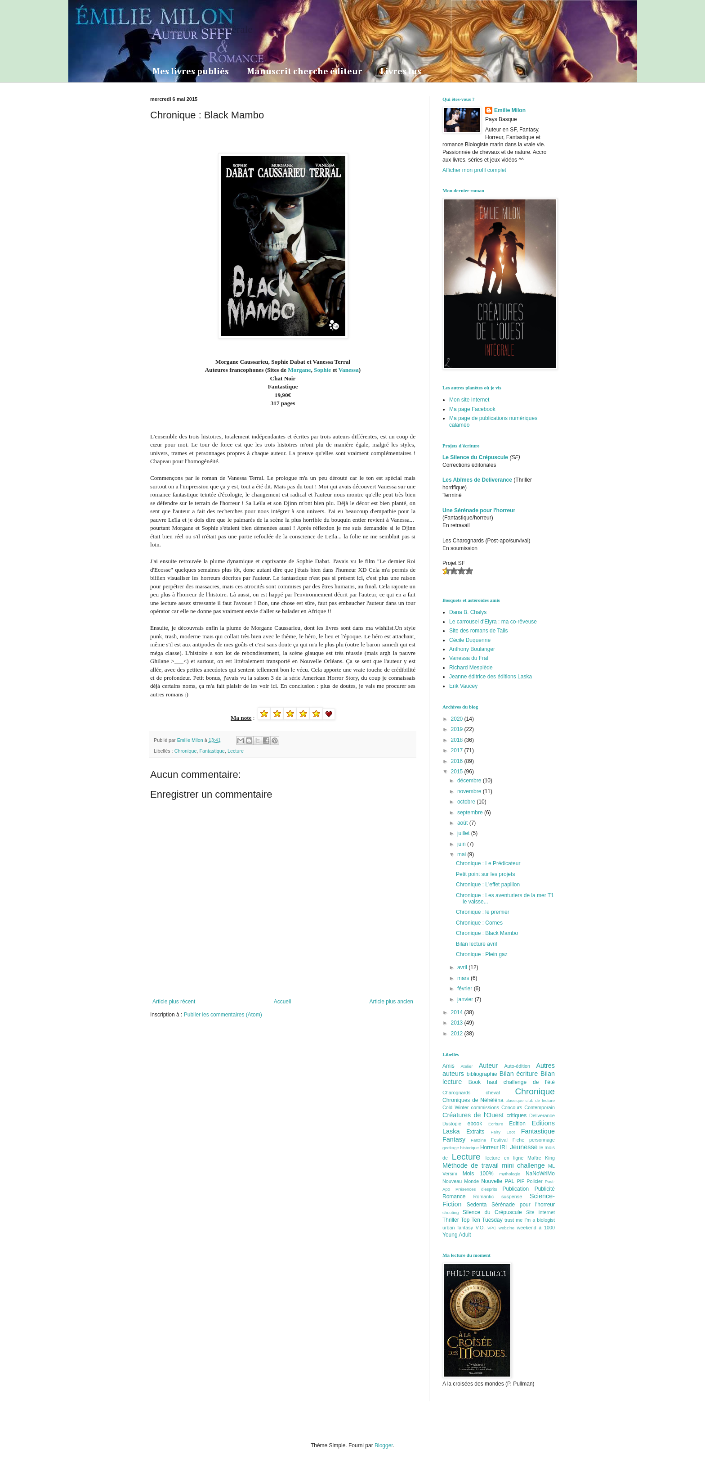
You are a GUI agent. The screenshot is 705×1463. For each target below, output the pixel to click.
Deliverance (542, 1115)
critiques (517, 1115)
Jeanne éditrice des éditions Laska (490, 676)
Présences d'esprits (476, 1189)
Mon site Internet (469, 400)
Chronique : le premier (482, 912)
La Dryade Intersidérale (201, 29)
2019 (457, 729)
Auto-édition (517, 1066)
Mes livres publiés (190, 71)
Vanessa (349, 369)
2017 (457, 750)
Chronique (185, 751)
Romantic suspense (497, 1196)
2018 (457, 740)
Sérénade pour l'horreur (523, 1204)
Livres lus (400, 71)
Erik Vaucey (463, 686)
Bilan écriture (519, 1073)
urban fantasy (457, 1227)
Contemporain (539, 1107)
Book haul (483, 1082)
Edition (517, 1123)
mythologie (509, 1173)
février (465, 988)
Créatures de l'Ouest (473, 1115)
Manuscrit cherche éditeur (304, 71)
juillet (464, 833)
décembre (470, 780)
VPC (491, 1227)
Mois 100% (478, 1173)
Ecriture (495, 1123)
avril (463, 967)
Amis (448, 1066)
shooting (450, 1212)
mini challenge (523, 1165)
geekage (450, 1147)
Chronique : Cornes (479, 923)
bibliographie (482, 1074)
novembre (470, 791)
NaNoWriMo (540, 1173)
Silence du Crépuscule (492, 1212)
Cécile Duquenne (470, 640)
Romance (453, 1196)
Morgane (299, 369)
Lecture (236, 751)
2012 (457, 1033)
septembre (470, 812)
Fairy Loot (503, 1131)
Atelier (466, 1066)
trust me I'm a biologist (529, 1220)
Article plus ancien (391, 1001)
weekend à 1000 (536, 1227)
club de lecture (540, 1100)
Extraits (475, 1132)
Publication (515, 1189)
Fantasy (453, 1139)
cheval (493, 1092)
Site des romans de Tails (478, 631)
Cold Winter (455, 1107)
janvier (466, 999)
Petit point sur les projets (485, 874)
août (463, 823)
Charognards (456, 1092)
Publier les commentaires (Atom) (223, 1014)
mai (462, 854)
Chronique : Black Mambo (487, 933)
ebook (475, 1123)
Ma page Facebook (472, 409)
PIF (520, 1181)
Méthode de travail (470, 1165)
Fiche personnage (534, 1139)
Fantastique (211, 751)
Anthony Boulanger (472, 649)
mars (464, 978)
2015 (457, 771)
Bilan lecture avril (476, 944)
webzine (506, 1227)
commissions (485, 1107)
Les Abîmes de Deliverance (477, 480)
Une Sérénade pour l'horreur (478, 510)
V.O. (480, 1227)
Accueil (282, 1001)
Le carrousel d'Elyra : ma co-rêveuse (493, 622)
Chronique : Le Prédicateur (488, 863)
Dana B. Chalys (467, 612)
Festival (499, 1139)
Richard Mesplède (471, 667)
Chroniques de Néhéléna (473, 1100)
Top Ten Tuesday (482, 1220)
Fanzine (478, 1140)
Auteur (488, 1065)
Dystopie (451, 1123)
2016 (457, 761)
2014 (457, 1012)
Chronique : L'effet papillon (488, 884)
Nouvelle (491, 1181)
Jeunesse (524, 1147)
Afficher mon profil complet (474, 170)
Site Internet (540, 1212)
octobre (467, 802)
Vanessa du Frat (468, 658)
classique (515, 1100)
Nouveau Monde (460, 1181)
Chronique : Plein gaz (482, 954)
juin (462, 844)
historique (469, 1147)
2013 (457, 1023)
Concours (511, 1107)
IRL (504, 1147)
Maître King (541, 1157)
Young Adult (456, 1235)
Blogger (384, 1445)
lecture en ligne (505, 1157)
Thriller (450, 1220)
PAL (509, 1181)
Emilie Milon (510, 110)
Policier (534, 1181)
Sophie (323, 369)
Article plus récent (173, 1001)
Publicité (545, 1189)
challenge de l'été (529, 1082)
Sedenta (477, 1204)
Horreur (489, 1147)
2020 (457, 719)
